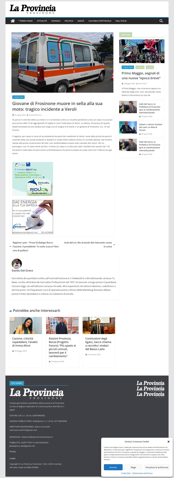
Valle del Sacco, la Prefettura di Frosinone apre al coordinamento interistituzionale (149, 108)
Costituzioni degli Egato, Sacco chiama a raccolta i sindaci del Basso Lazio (98, 344)
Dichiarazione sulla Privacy (142, 473)
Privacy (13, 451)
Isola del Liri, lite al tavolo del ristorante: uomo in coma (89, 244)
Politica (69, 21)
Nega (133, 467)
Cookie (12, 458)
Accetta (113, 467)
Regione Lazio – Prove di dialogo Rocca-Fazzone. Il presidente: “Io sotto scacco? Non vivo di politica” (34, 246)
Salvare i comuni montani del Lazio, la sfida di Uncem (150, 127)
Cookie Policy (126, 473)
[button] (168, 441)
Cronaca (55, 21)
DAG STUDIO (32, 467)
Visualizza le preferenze (157, 467)
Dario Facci (142, 83)
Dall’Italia (121, 21)
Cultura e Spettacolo (99, 21)
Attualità (42, 21)
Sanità (80, 21)
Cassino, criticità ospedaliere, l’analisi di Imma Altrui (25, 342)
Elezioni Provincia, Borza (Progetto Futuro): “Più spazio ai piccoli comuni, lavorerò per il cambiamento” (62, 347)
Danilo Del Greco (35, 115)
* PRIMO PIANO (25, 21)
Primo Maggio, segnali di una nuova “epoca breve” (141, 75)
